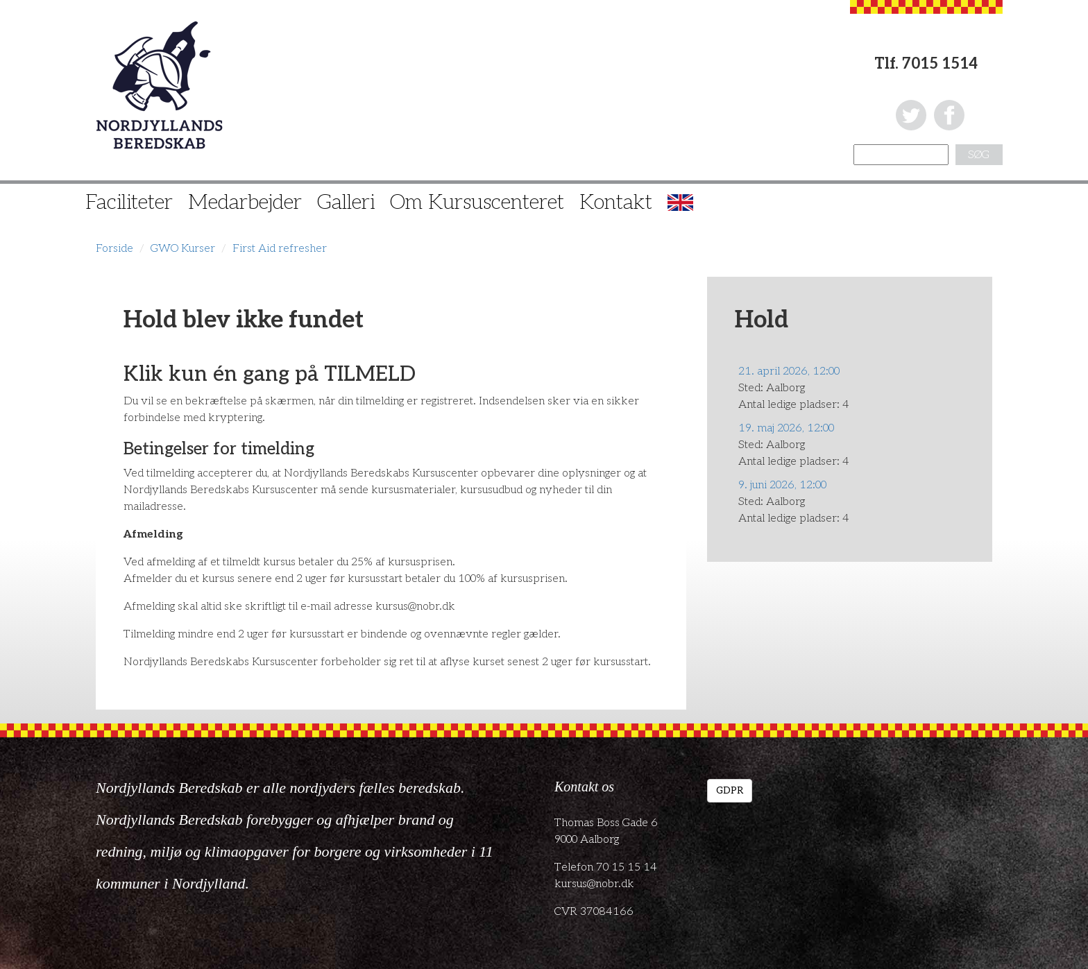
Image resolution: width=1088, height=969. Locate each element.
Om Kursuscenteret (477, 202)
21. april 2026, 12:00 (789, 371)
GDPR (729, 790)
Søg (978, 155)
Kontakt (615, 202)
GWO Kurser (183, 248)
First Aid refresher (279, 248)
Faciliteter (129, 202)
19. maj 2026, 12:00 (786, 428)
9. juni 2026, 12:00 (782, 485)
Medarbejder (245, 202)
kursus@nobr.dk (594, 884)
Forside (114, 248)
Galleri (346, 202)
